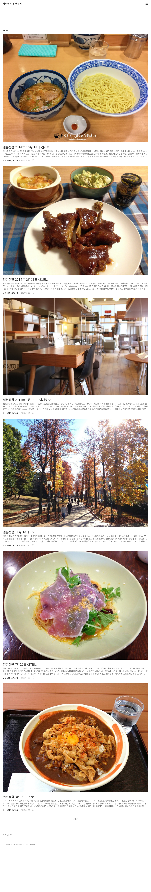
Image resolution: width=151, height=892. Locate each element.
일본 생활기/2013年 (10, 545)
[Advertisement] (75, 847)
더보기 (75, 818)
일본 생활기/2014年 (10, 160)
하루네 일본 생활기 (12, 3)
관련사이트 (7, 876)
